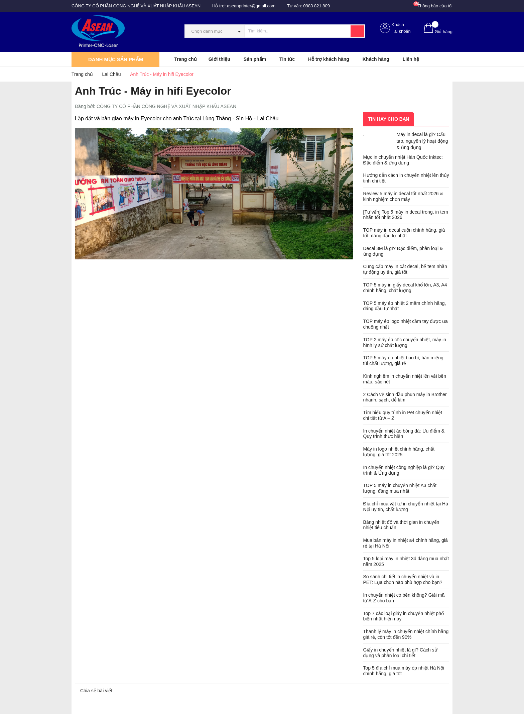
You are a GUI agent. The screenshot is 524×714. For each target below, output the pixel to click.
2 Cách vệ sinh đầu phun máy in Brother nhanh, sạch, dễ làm (405, 397)
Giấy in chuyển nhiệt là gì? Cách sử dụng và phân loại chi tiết (400, 652)
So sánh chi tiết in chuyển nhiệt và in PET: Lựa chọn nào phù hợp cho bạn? (402, 579)
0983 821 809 (316, 5)
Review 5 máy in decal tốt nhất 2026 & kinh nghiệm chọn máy (403, 196)
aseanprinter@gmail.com (251, 5)
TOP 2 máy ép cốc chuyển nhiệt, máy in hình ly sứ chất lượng (404, 342)
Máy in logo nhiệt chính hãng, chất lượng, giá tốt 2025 (399, 451)
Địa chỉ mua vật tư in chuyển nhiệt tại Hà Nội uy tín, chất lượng (405, 506)
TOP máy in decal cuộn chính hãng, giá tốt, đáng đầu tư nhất (404, 232)
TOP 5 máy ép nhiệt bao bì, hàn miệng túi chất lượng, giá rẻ (403, 360)
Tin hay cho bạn (388, 119)
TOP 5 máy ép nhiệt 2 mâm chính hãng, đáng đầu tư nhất (404, 306)
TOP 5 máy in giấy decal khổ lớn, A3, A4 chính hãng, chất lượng (405, 287)
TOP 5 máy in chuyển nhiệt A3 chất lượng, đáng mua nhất (400, 488)
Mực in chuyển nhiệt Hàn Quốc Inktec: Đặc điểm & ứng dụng (403, 159)
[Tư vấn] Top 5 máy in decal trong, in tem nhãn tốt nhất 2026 (405, 214)
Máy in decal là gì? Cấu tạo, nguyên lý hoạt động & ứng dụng (422, 141)
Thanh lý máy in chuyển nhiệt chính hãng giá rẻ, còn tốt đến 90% (406, 634)
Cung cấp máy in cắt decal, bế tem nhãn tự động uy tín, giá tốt (405, 269)
